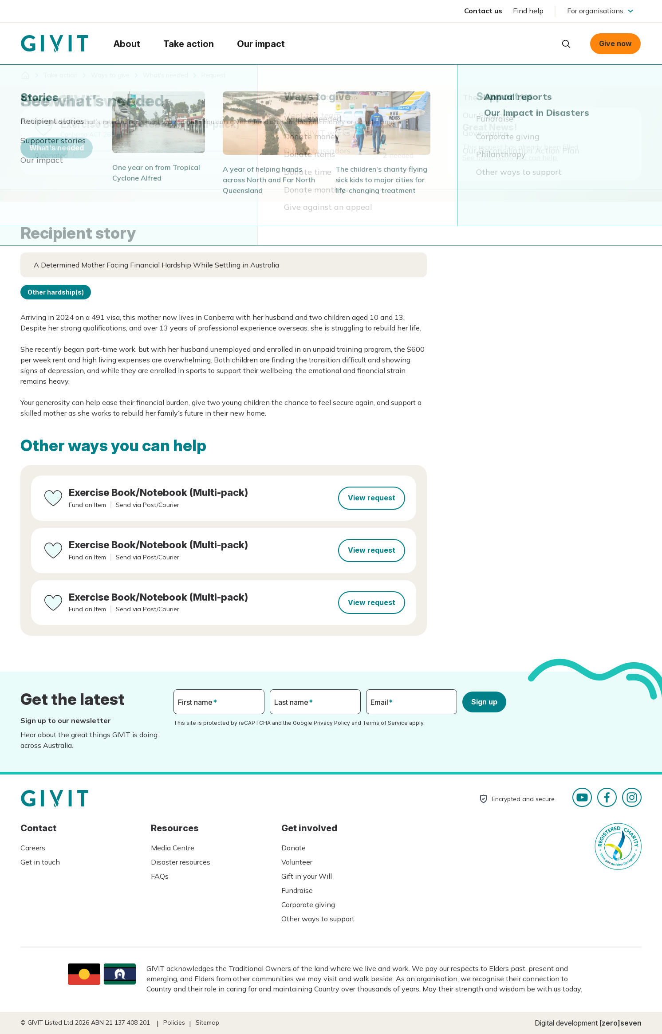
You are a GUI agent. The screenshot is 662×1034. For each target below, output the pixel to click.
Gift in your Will (306, 876)
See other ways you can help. (510, 157)
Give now (615, 43)
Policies (174, 1022)
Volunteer (296, 861)
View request (371, 497)
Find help (528, 10)
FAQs (160, 876)
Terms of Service (385, 722)
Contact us (483, 10)
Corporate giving (308, 904)
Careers (32, 847)
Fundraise (297, 890)
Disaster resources (180, 861)
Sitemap (207, 1022)
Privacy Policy (332, 722)
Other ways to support (318, 918)
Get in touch (40, 861)
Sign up (484, 701)
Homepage (54, 44)
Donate (293, 847)
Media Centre (172, 847)
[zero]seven (620, 1022)
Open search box (566, 44)
